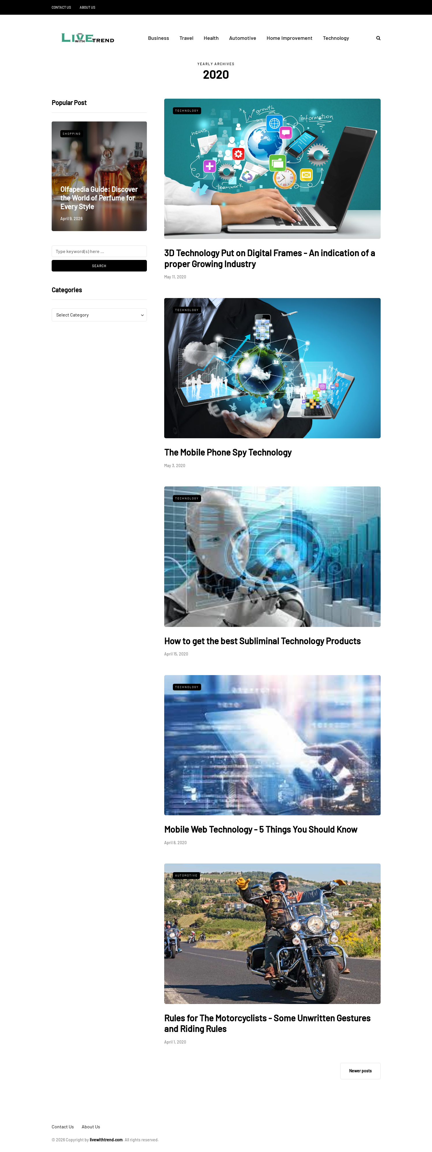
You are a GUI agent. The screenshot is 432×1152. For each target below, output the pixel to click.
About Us (87, 7)
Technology (336, 38)
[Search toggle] (376, 37)
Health (211, 38)
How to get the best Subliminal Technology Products (262, 641)
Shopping (72, 133)
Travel (186, 38)
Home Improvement (290, 38)
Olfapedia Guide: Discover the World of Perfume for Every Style (99, 198)
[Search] (99, 251)
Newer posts (360, 1070)
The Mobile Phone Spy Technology (227, 452)
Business (158, 38)
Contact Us (61, 7)
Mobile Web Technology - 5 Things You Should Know (260, 829)
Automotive (242, 38)
